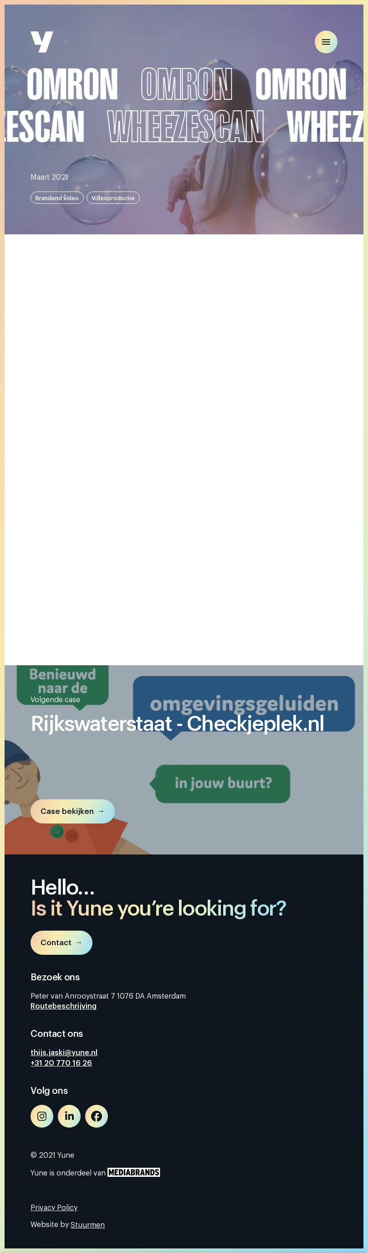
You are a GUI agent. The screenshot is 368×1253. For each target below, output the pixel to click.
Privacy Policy (54, 1208)
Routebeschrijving (64, 1006)
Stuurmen (88, 1225)
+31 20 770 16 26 (61, 1063)
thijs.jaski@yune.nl (64, 1052)
